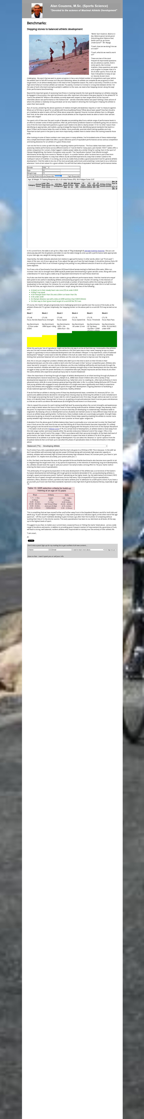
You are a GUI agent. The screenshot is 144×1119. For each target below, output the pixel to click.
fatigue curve (54, 429)
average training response (94, 251)
